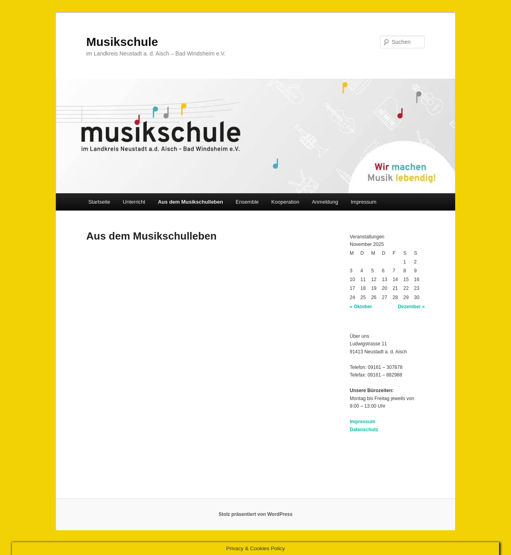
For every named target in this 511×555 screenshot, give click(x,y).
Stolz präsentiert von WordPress (255, 514)
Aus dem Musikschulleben (190, 202)
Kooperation (285, 202)
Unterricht (134, 202)
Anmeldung (325, 202)
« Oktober (361, 306)
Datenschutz (364, 429)
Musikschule (122, 41)
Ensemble (247, 202)
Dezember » (411, 306)
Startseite (99, 202)
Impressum (363, 202)
